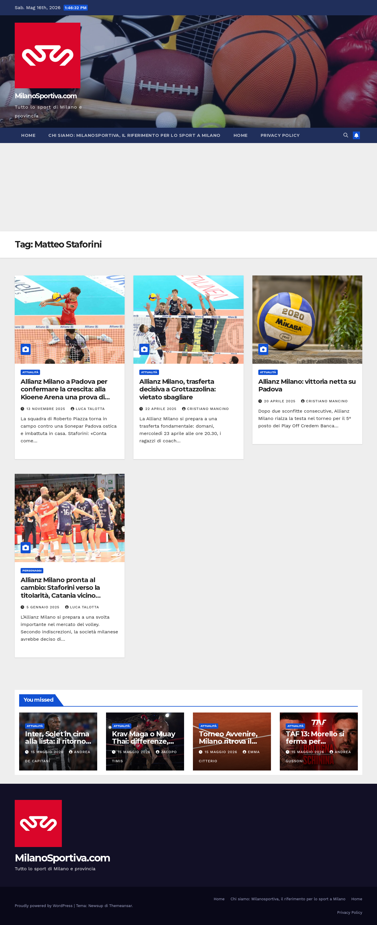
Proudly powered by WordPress (44, 906)
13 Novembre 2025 (47, 409)
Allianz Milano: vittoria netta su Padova (307, 385)
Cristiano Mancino (205, 409)
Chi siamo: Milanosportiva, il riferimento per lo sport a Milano (134, 135)
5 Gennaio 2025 (44, 607)
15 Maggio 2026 (48, 752)
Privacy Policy (280, 135)
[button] (345, 135)
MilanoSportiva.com (46, 96)
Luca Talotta (88, 409)
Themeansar (120, 906)
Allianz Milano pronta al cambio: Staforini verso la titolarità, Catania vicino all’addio (60, 591)
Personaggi (32, 570)
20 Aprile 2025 (280, 401)
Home (28, 135)
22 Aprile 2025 (161, 409)
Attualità (30, 372)
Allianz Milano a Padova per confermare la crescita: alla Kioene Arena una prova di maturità (64, 393)
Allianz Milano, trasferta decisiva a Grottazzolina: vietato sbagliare (177, 389)
